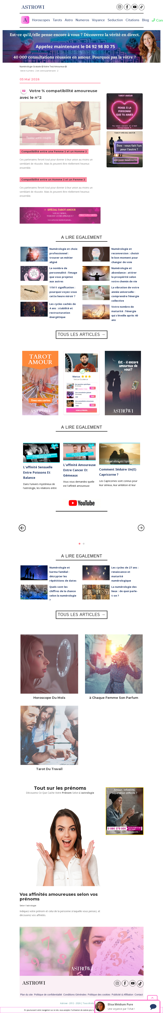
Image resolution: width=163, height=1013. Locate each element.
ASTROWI (33, 983)
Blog (145, 20)
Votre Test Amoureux (54, 66)
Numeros (82, 20)
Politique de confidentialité (48, 994)
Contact (139, 994)
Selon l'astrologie (28, 905)
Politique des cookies (99, 994)
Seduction (115, 20)
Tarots (57, 20)
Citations (132, 20)
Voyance (98, 20)
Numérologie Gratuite (30, 66)
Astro (69, 20)
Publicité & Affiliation (122, 994)
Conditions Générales (75, 994)
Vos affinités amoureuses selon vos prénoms (59, 896)
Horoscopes (41, 20)
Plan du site (26, 994)
